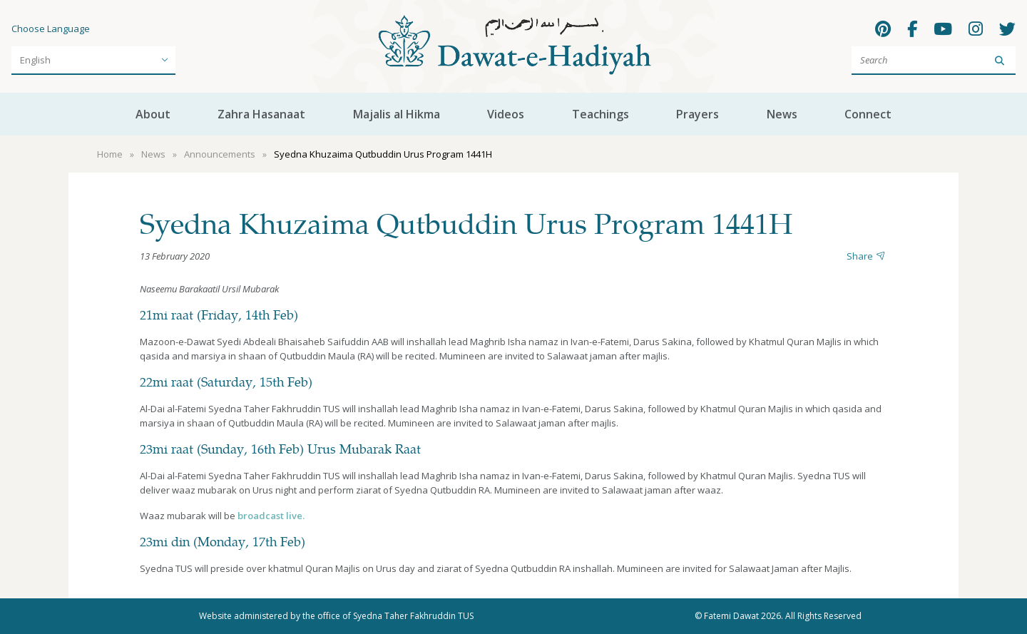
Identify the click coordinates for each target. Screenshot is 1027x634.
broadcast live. (271, 515)
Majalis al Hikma (396, 114)
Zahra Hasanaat (261, 114)
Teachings (600, 114)
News (782, 114)
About (153, 114)
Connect (867, 114)
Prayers (697, 114)
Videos (505, 114)
